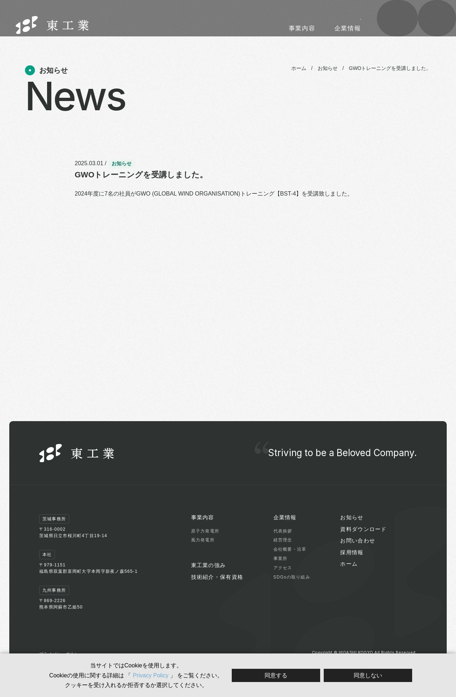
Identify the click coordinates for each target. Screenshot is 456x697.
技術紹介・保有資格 (298, 28)
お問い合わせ (437, 26)
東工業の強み (242, 28)
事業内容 (202, 28)
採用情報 (343, 13)
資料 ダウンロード (397, 27)
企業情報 (347, 28)
